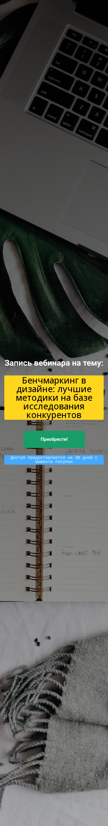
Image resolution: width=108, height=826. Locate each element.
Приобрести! (54, 439)
